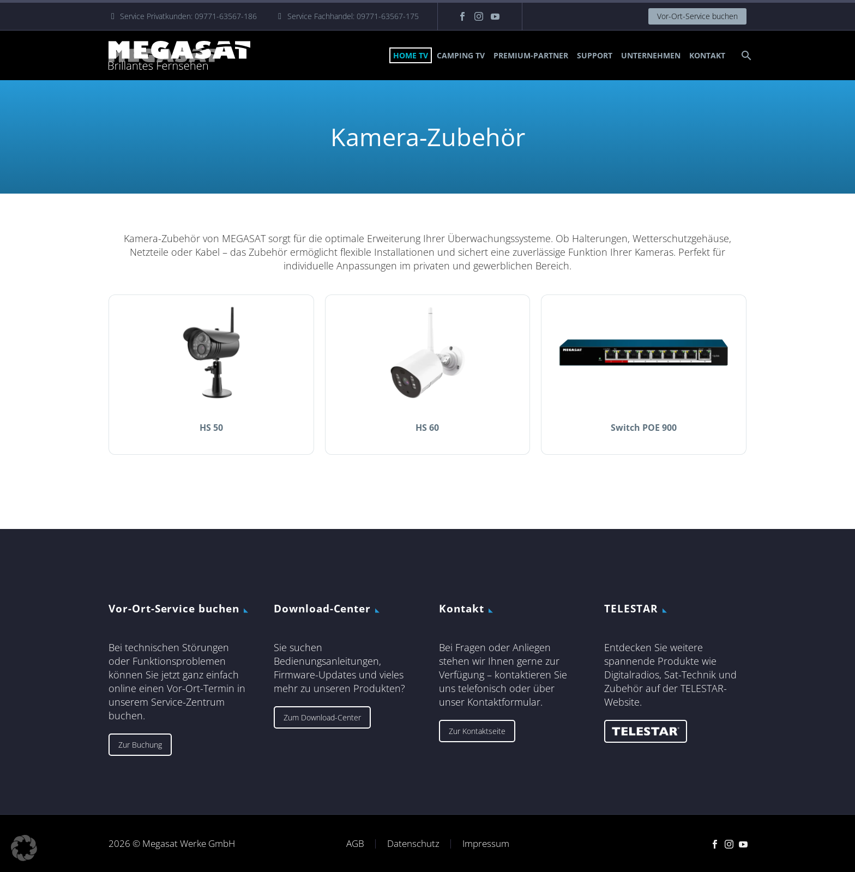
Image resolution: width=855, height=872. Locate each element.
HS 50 (211, 428)
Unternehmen (651, 55)
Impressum (485, 844)
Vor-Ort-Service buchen (697, 16)
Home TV (410, 55)
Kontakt (707, 55)
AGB (355, 844)
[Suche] (745, 55)
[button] (24, 848)
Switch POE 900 (644, 428)
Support (594, 55)
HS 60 (427, 428)
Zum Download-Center (322, 717)
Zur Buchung (140, 744)
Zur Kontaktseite (477, 731)
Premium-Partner (530, 55)
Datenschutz (413, 844)
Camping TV (461, 55)
